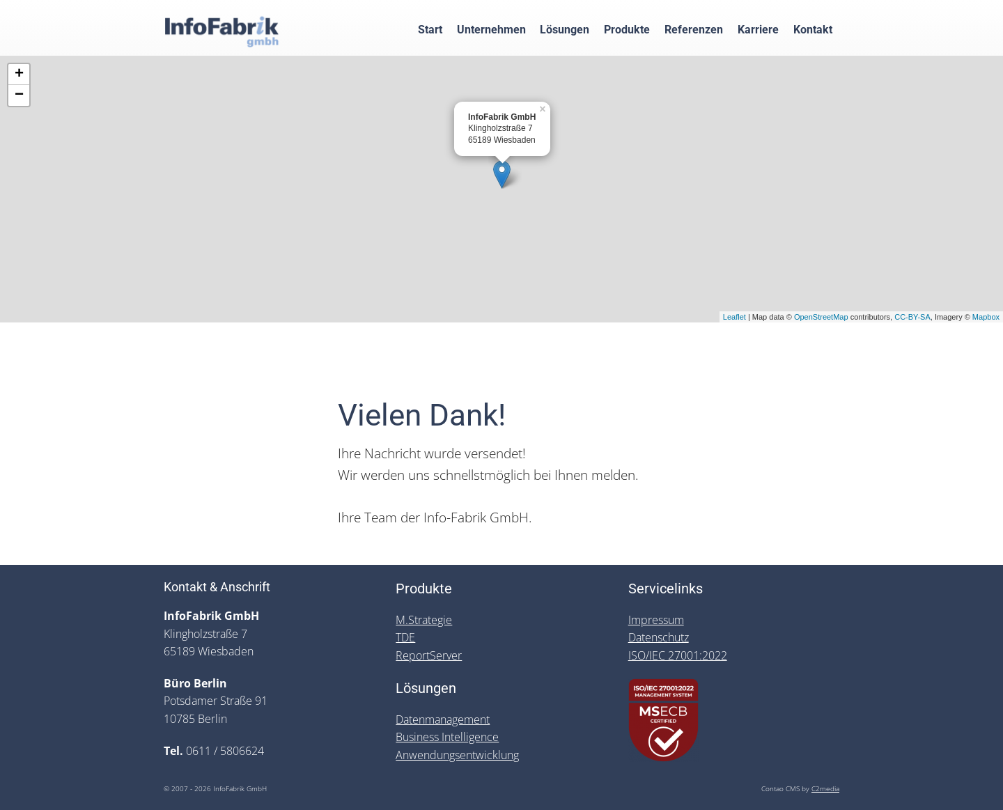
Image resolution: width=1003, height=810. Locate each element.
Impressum (656, 620)
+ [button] (19, 74)
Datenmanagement (443, 719)
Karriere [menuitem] (758, 29)
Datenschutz (658, 637)
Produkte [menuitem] (627, 29)
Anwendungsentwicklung (457, 755)
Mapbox (986, 317)
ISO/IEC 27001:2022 (677, 655)
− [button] (19, 95)
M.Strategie (424, 620)
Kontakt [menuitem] (812, 29)
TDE (405, 637)
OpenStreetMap (821, 317)
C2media (825, 788)
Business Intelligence (447, 737)
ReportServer (429, 655)
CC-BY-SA (912, 317)
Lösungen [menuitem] (564, 29)
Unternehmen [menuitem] (491, 29)
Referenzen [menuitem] (693, 29)
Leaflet (734, 317)
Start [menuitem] (430, 29)
